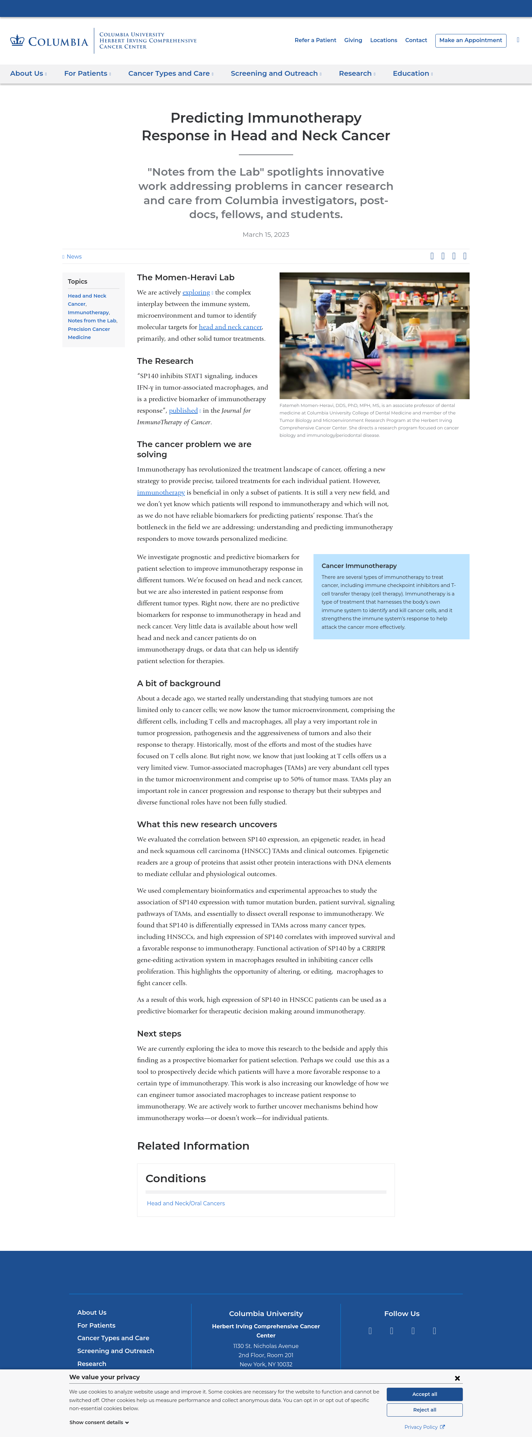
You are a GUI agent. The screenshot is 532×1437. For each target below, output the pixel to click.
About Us (90, 1291)
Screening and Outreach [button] (263, 73)
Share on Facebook (432, 256)
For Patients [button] (85, 73)
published (185, 410)
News (73, 257)
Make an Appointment (474, 40)
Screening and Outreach (112, 1329)
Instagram (434, 1309)
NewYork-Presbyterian (266, 1255)
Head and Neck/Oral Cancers (182, 1182)
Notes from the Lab (90, 320)
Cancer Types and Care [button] (164, 73)
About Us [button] (28, 73)
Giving (363, 40)
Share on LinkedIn (454, 256)
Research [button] (340, 73)
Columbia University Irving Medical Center (266, 8)
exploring (198, 292)
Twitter (391, 1309)
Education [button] (393, 73)
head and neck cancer (230, 327)
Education (92, 1354)
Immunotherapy (86, 312)
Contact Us (93, 1367)
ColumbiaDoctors (363, 1250)
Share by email (465, 256)
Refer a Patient (328, 40)
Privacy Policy (425, 1427)
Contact (424, 40)
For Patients (95, 1303)
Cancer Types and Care (111, 1316)
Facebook (370, 1309)
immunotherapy (161, 482)
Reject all (424, 1410)
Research (91, 1342)
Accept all (424, 1394)
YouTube (413, 1309)
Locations (393, 40)
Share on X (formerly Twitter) (443, 256)
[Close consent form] (457, 1377)
